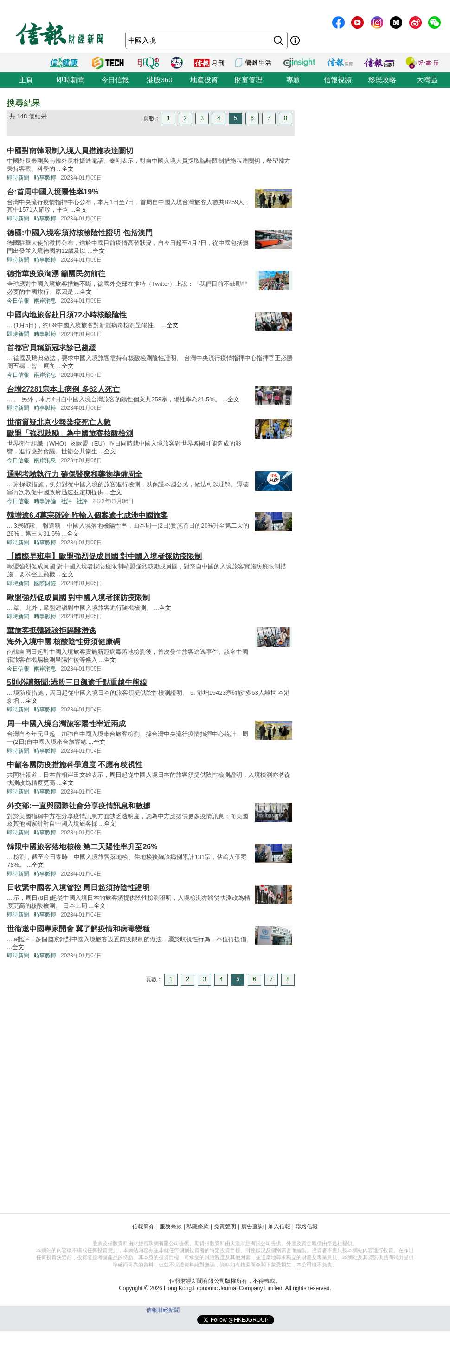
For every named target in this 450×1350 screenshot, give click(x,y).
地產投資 (204, 80)
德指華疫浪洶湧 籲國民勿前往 (56, 274)
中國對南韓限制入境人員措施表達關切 (70, 151)
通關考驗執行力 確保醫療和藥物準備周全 (74, 474)
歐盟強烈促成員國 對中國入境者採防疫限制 (78, 597)
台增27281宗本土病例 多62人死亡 (63, 389)
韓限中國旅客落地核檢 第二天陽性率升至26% (82, 847)
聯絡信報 (307, 1226)
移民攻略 (382, 80)
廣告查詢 (252, 1226)
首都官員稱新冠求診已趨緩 (51, 348)
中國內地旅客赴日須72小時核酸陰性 (67, 315)
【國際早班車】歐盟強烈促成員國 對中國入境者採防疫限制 (104, 556)
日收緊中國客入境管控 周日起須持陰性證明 (78, 887)
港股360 (159, 80)
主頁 (26, 80)
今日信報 (115, 80)
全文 (68, 168)
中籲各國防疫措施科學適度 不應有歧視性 (74, 765)
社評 (66, 501)
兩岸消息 (45, 300)
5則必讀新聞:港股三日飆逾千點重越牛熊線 (77, 682)
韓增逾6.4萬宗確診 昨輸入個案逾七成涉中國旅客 (87, 515)
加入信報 (279, 1226)
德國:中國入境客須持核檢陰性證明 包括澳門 (80, 233)
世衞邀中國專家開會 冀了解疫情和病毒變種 (78, 929)
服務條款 (171, 1226)
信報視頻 (338, 80)
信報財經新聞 (163, 1310)
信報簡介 (143, 1226)
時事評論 (45, 501)
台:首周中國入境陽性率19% (52, 192)
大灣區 (427, 80)
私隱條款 (197, 1226)
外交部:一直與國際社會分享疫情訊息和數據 (78, 806)
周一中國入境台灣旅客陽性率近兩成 (66, 724)
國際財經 (45, 583)
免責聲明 (225, 1226)
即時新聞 (70, 80)
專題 (293, 80)
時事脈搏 (45, 177)
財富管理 (249, 80)
